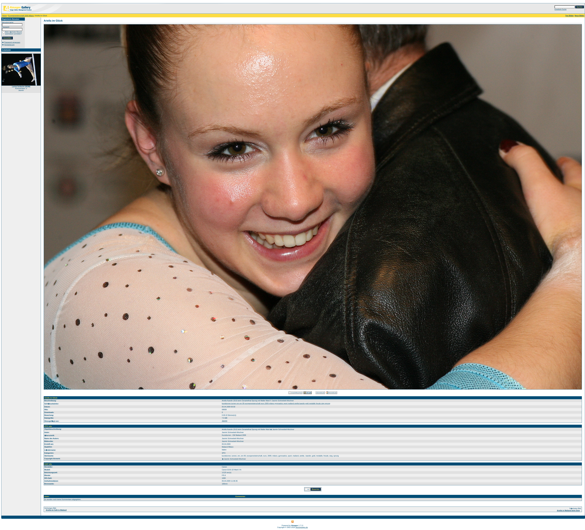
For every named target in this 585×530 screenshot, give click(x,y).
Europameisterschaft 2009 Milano (21, 16)
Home (4, 16)
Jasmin (224, 421)
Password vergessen (12, 42)
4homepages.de (301, 527)
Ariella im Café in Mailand (56, 510)
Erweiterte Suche (560, 9)
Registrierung (9, 45)
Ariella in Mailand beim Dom (568, 510)
